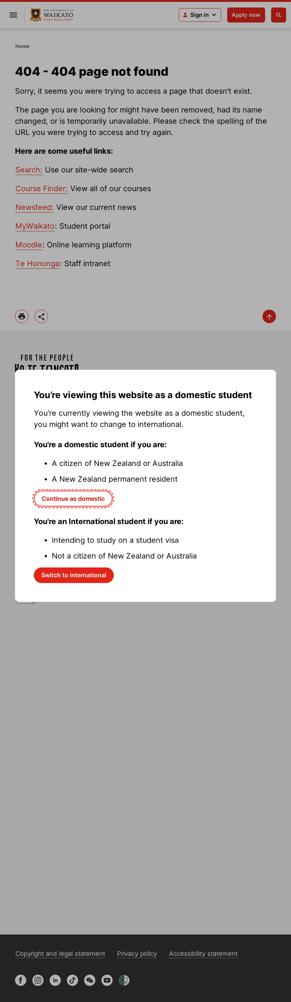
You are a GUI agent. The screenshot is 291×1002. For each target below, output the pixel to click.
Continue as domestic (73, 498)
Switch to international (73, 575)
